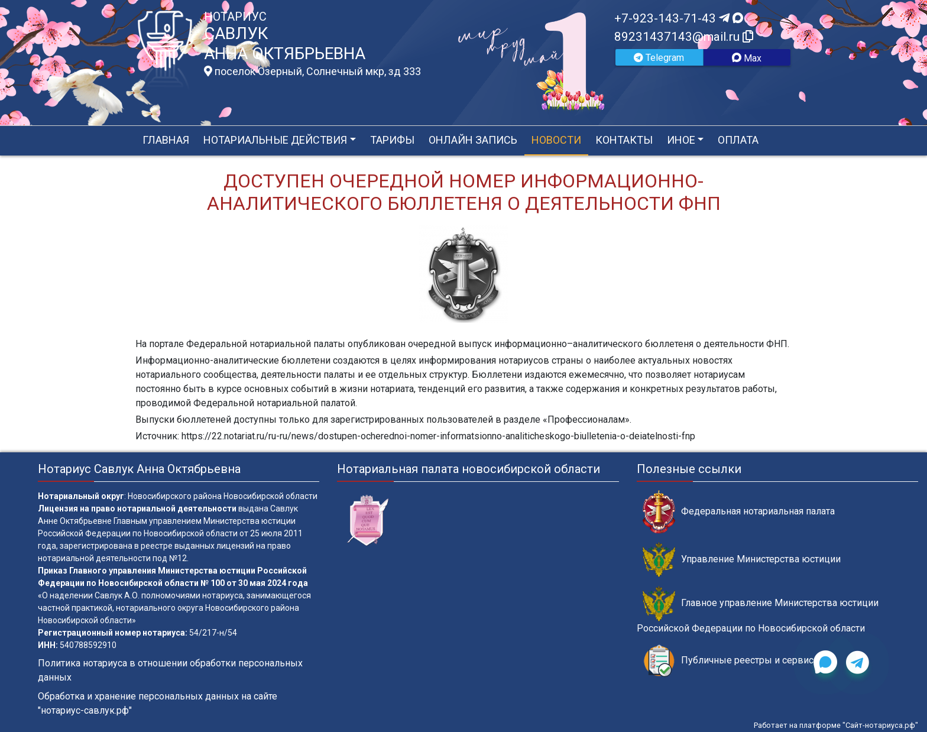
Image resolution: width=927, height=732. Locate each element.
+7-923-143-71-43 (678, 18)
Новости (556, 140)
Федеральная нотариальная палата (739, 511)
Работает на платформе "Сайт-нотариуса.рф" (836, 725)
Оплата (738, 140)
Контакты (624, 140)
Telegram (659, 57)
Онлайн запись (473, 140)
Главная (165, 140)
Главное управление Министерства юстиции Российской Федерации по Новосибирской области (758, 609)
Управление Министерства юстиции (742, 559)
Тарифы (392, 140)
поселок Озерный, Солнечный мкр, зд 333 (312, 71)
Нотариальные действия (275, 140)
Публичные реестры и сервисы (732, 660)
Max (746, 58)
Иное (681, 140)
